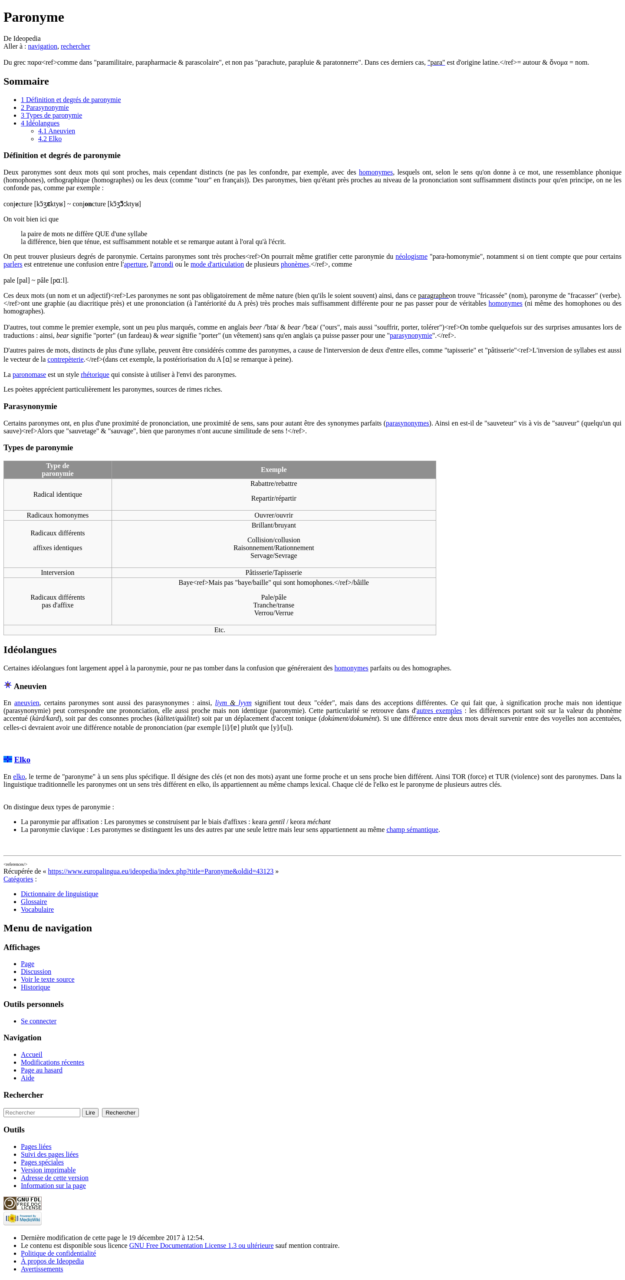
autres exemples (439, 710)
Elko (22, 759)
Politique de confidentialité (58, 1253)
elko (19, 776)
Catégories (18, 879)
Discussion (36, 971)
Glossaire (34, 901)
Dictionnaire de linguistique (60, 893)
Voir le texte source (48, 979)
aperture (135, 264)
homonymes (376, 172)
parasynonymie (411, 335)
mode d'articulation (217, 264)
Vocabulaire (37, 909)
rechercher (75, 46)
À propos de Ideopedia (52, 1261)
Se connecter (38, 1021)
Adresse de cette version (55, 1177)
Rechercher (23, 1094)
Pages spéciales (42, 1162)
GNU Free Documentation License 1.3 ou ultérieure (201, 1245)
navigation (42, 46)
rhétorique (95, 374)
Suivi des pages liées (50, 1154)
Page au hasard (41, 1070)
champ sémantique (412, 829)
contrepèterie (65, 359)
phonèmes (295, 264)
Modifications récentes (52, 1062)
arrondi (163, 264)
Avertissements (42, 1269)
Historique (35, 987)
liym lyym (233, 702)
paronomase (29, 374)
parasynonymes (407, 423)
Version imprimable (48, 1170)
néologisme (411, 256)
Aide (27, 1078)
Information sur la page (53, 1185)
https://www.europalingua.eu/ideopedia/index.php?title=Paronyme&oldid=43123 (161, 871)
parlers (13, 264)
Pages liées (36, 1146)
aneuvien (26, 702)
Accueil (32, 1054)
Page (27, 963)
